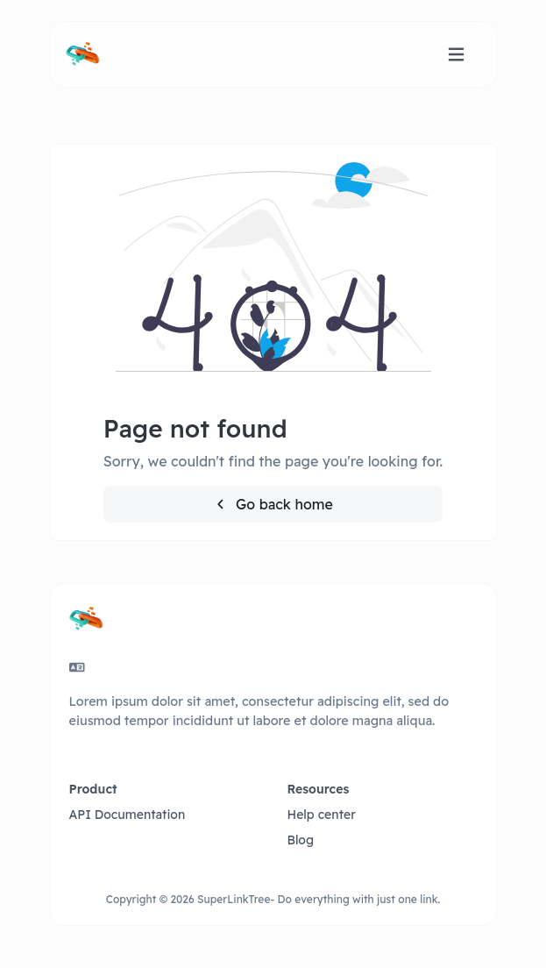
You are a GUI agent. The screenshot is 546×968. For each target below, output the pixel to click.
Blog (301, 840)
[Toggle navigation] (456, 55)
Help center (321, 814)
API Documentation (127, 814)
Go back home (273, 504)
